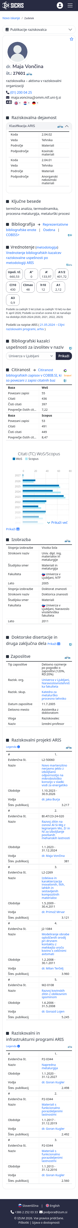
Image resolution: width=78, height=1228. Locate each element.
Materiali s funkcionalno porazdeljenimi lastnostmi (52, 1109)
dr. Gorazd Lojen (53, 1011)
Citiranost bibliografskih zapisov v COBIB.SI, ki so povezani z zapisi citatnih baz (34, 375)
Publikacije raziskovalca (26, 29)
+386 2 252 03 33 (24, 1212)
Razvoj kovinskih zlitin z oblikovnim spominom (54, 994)
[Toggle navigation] (70, 5)
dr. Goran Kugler (54, 1082)
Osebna (49, 230)
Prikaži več (57, 522)
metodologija (46, 247)
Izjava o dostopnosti (45, 1222)
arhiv (41, 329)
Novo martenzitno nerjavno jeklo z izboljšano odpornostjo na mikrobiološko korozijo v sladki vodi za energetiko (55, 775)
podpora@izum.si (53, 1212)
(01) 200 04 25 (19, 92)
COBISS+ (13, 235)
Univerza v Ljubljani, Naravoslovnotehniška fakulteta (56, 683)
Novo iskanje (11, 18)
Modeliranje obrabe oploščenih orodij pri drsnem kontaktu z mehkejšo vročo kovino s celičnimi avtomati (55, 944)
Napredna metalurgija (50, 1066)
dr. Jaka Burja (51, 799)
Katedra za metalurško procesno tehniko (54, 695)
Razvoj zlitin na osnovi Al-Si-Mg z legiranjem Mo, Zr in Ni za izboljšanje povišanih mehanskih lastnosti (56, 830)
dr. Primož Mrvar (54, 912)
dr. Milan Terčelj (53, 968)
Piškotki (24, 1222)
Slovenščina (28, 1206)
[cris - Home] (13, 5)
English (53, 1206)
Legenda (13, 747)
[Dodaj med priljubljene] (71, 39)
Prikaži (63, 356)
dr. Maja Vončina (54, 856)
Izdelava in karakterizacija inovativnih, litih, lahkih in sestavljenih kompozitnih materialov (53, 888)
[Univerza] (31, 356)
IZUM (21, 1218)
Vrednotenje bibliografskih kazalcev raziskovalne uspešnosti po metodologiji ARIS (33, 257)
